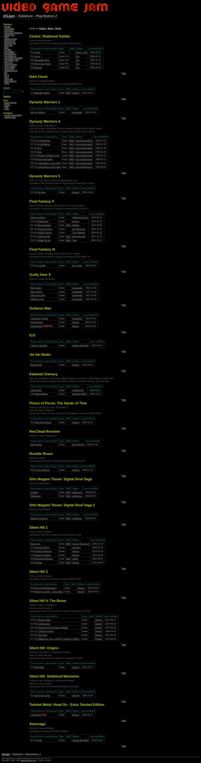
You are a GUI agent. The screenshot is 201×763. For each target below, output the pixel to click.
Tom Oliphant (78, 232)
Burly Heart (36, 288)
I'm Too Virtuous (42, 470)
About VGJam (10, 103)
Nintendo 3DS (10, 39)
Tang (74, 240)
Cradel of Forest (45, 631)
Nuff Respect (37, 322)
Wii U (6, 75)
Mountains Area (41, 60)
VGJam (9, 16)
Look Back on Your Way (49, 163)
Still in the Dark (38, 295)
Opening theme (38, 217)
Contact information (13, 115)
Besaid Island (44, 225)
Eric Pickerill (78, 444)
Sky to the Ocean (42, 64)
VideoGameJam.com (28, 760)
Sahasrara (36, 496)
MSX (6, 37)
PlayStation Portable (13, 58)
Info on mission (38, 112)
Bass (50, 28)
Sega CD (8, 62)
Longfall (41, 265)
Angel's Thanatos (42, 555)
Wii (5, 73)
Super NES (9, 69)
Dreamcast (9, 29)
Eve (39, 148)
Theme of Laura (42, 547)
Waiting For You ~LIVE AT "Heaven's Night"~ (59, 639)
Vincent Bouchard (83, 140)
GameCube (9, 35)
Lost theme (36, 715)
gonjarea (76, 547)
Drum (58, 28)
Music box (35, 544)
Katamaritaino (41, 394)
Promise (38, 562)
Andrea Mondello (80, 345)
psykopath (77, 112)
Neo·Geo (8, 45)
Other (6, 83)
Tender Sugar (44, 620)
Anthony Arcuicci (80, 217)
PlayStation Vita (11, 60)
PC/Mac (8, 50)
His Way (42, 192)
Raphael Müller (79, 394)
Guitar (42, 28)
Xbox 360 (8, 79)
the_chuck (77, 265)
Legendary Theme (39, 318)
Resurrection (37, 326)
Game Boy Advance (13, 33)
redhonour (77, 492)
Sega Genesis (10, 64)
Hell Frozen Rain (42, 695)
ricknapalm (77, 288)
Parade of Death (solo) (49, 155)
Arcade (7, 26)
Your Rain (42, 635)
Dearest (38, 67)
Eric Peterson (78, 229)
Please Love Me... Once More (48, 591)
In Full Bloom (44, 140)
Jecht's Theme (45, 232)
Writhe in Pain (37, 299)
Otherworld (43, 221)
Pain (40, 740)
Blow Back (39, 667)
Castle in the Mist (39, 345)
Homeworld (36, 390)
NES (6, 47)
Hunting (34, 492)
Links (6, 109)
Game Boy (9, 31)
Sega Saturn (10, 66)
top (124, 73)
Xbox (6, 77)
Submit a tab (10, 117)
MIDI (68, 93)
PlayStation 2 (10, 54)
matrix (75, 559)
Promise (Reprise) (43, 551)
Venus (37, 52)
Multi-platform (10, 81)
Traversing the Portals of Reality (53, 627)
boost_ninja (81, 52)
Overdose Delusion (43, 559)
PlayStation (9, 52)
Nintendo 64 (9, 41)
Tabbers (7, 96)
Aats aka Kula (78, 236)
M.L (78, 56)
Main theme (36, 444)
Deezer (75, 93)
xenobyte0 (77, 318)
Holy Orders (36, 292)
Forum (7, 105)
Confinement (44, 624)
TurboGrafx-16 (10, 71)
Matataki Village (42, 93)
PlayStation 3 (10, 56)
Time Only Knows (42, 422)
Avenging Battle (45, 159)
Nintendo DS (10, 43)
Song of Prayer (45, 229)
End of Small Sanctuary (45, 588)
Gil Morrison (78, 390)
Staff (6, 107)
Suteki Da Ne (44, 236)
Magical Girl (36, 365)
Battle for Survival (39, 518)
